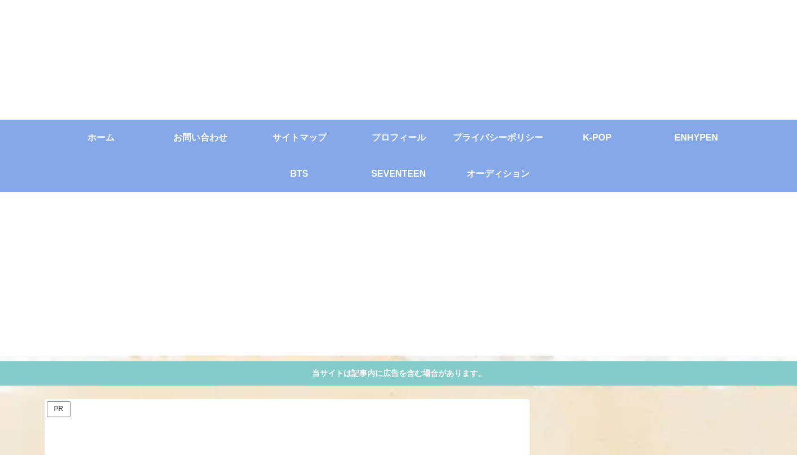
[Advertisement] (398, 277)
